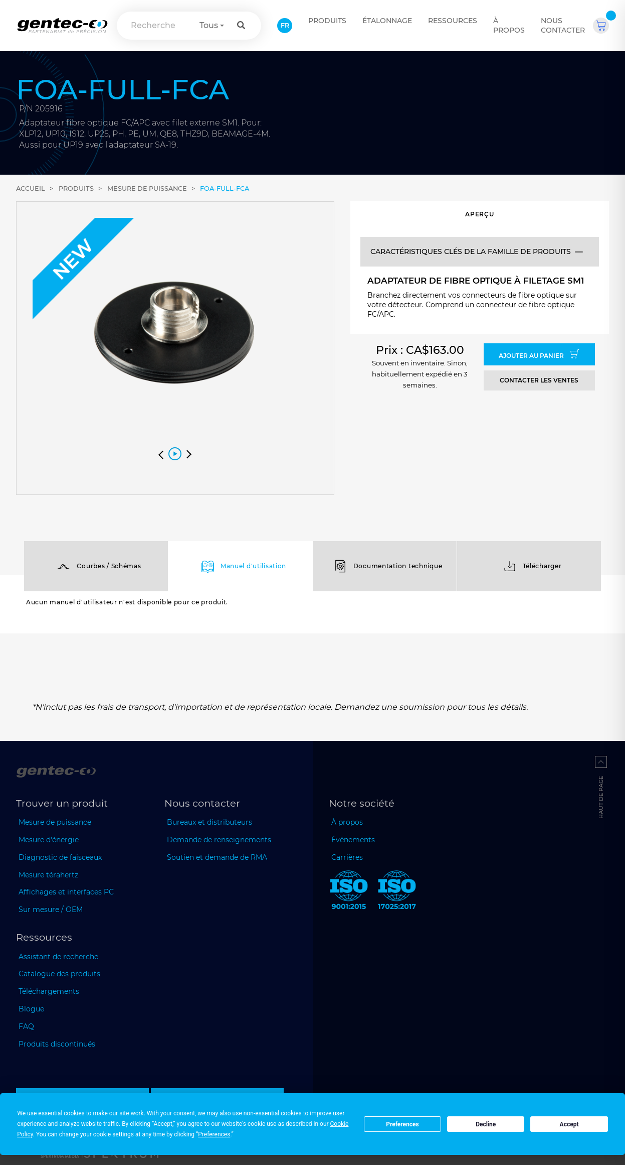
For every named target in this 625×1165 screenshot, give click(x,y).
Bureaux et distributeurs (209, 822)
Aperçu (479, 214)
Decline (486, 1124)
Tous (208, 25)
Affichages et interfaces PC (66, 891)
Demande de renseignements (219, 839)
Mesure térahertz (48, 874)
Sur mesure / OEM (51, 909)
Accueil (30, 188)
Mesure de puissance (147, 188)
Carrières (347, 857)
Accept (569, 1124)
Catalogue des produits (59, 973)
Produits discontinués (57, 1044)
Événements (353, 839)
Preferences (402, 1124)
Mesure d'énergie (49, 839)
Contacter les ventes (539, 380)
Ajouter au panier (539, 354)
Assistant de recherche (58, 956)
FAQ (26, 1026)
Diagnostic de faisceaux (60, 857)
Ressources (452, 20)
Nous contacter (563, 25)
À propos (509, 25)
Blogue (31, 1008)
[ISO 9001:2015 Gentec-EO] (349, 892)
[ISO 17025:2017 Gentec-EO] (397, 892)
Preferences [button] (214, 1134)
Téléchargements (49, 991)
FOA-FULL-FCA (224, 188)
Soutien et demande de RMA (217, 857)
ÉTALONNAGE (387, 20)
